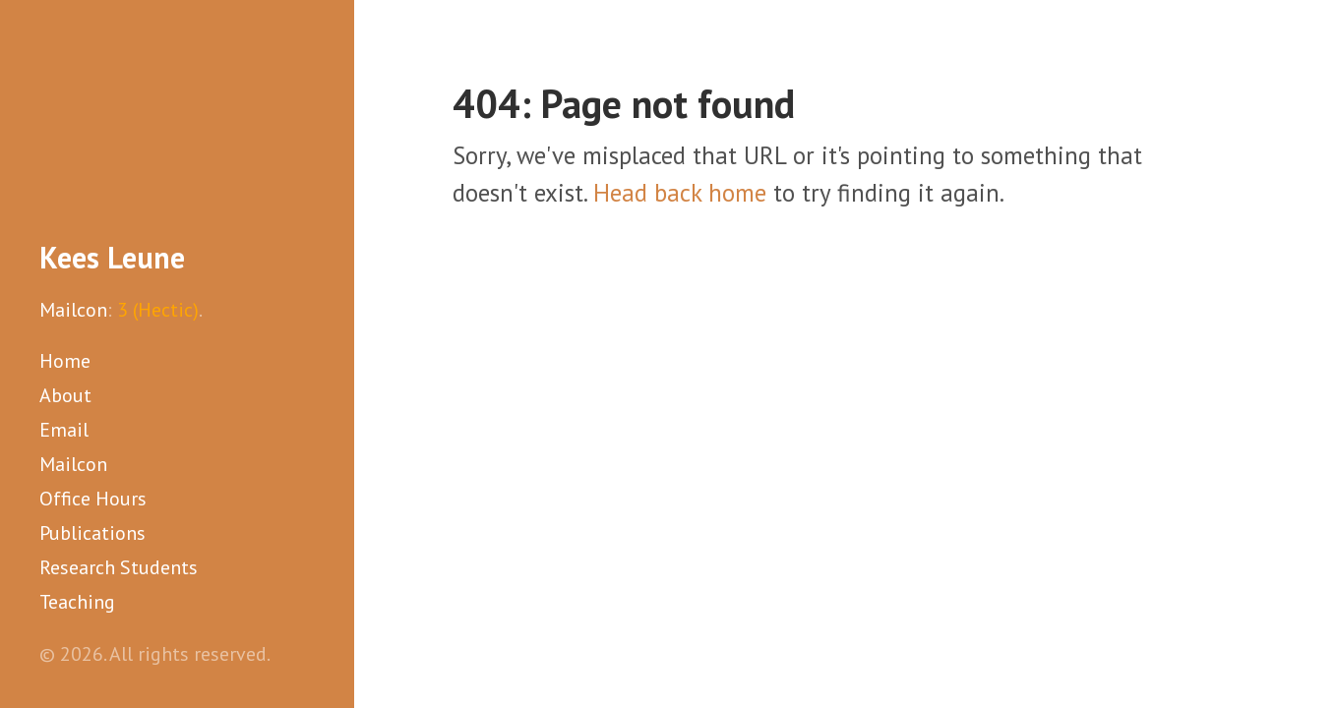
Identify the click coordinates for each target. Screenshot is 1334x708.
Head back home (679, 192)
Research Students (118, 567)
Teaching (77, 602)
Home (65, 361)
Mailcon (73, 310)
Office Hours (93, 498)
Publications (92, 533)
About (65, 395)
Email (64, 429)
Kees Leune (112, 257)
